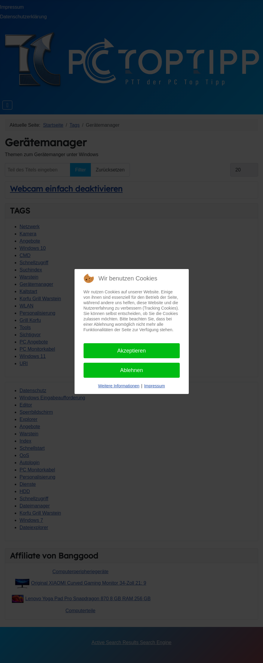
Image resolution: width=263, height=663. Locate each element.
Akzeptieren (131, 351)
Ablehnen (131, 370)
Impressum (154, 385)
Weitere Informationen (118, 385)
